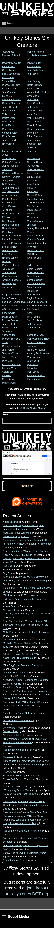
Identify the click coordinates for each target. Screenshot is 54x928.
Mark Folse (8, 129)
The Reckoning (11, 639)
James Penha (9, 272)
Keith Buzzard (9, 88)
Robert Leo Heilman (12, 173)
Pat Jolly (31, 188)
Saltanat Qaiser (35, 280)
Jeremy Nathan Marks (38, 228)
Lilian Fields (8, 125)
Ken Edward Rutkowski (39, 305)
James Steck (8, 324)
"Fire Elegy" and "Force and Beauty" (21, 665)
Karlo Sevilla (8, 313)
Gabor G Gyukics (11, 162)
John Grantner (34, 140)
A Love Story (9, 606)
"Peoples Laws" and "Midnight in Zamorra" (24, 713)
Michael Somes (10, 320)
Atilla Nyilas (33, 265)
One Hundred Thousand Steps (18, 720)
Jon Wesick (33, 361)
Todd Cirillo (32, 107)
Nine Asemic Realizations (16, 757)
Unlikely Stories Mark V (32, 408)
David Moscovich (35, 250)
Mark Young (33, 372)
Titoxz (5, 342)
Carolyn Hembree (11, 177)
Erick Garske (8, 136)
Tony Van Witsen (10, 353)
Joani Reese (33, 294)
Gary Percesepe (10, 276)
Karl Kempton (9, 202)
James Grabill (9, 140)
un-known (32, 346)
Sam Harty (7, 169)
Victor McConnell (35, 239)
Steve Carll (7, 96)
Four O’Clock (9, 772)
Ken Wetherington (11, 364)
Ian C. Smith (33, 317)
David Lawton (34, 210)
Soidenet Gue (9, 158)
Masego (31, 232)
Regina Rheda (34, 298)
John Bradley (33, 81)
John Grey (32, 151)
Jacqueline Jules (10, 191)
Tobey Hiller (8, 180)
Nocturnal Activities (12, 735)
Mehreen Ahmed (35, 52)
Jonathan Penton (35, 272)
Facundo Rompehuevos (14, 302)
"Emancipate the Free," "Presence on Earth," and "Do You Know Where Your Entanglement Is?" (26, 764)
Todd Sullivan (34, 324)
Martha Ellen (8, 121)
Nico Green (8, 144)
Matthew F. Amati (11, 55)
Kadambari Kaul (35, 199)
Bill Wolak (32, 368)
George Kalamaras (36, 195)
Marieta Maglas (35, 221)
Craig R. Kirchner (36, 202)
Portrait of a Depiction (14, 687)
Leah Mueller (9, 254)
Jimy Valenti (8, 350)
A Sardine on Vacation (13, 309)
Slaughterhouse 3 (12, 860)
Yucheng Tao (8, 335)
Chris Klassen (9, 206)
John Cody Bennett (37, 70)
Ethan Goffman (34, 136)
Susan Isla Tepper (36, 335)
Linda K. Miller (9, 247)
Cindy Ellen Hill (35, 177)
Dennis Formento (36, 129)
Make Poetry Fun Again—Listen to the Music (26, 632)
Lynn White (32, 364)
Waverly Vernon (10, 357)
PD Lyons (7, 217)
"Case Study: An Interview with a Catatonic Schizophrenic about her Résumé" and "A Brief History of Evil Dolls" (27, 695)
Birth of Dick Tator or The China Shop (22, 779)
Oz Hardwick (33, 166)
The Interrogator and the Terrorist (20, 750)
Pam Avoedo (8, 66)
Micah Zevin (8, 379)
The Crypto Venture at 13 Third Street (22, 831)
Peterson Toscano (36, 342)
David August (34, 63)
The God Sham (11, 566)
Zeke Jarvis (33, 184)
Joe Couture (8, 110)
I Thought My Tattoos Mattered (18, 790)
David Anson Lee (11, 213)
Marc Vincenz (34, 357)
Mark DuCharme (35, 118)
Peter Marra (8, 232)
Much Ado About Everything (17, 533)
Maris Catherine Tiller (38, 339)
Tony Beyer (33, 74)
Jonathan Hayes (35, 169)
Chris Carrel (33, 96)
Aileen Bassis (34, 66)
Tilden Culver (9, 114)
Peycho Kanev (9, 199)
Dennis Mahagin (10, 225)
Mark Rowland (9, 305)
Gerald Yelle (8, 372)
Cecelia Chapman (11, 103)
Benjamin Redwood (12, 294)
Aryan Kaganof (9, 195)
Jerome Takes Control (14, 672)
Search (6, 414)
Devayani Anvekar (11, 63)
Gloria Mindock (10, 250)
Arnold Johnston (10, 188)
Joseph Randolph (36, 283)
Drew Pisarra (33, 276)
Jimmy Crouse (34, 110)
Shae (29, 313)
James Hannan (10, 166)
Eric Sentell (33, 309)
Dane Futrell (33, 133)
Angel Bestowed (11, 522)
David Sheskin (9, 317)
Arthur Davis (33, 114)
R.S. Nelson (33, 254)
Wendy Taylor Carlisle (38, 92)
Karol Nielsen (34, 258)
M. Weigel (7, 361)
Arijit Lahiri (7, 210)
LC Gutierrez (33, 158)
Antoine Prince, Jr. (11, 280)
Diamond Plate (10, 731)
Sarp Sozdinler (34, 320)
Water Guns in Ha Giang (15, 786)
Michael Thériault (11, 339)
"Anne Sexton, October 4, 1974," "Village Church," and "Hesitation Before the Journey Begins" (25, 805)
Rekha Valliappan (36, 350)
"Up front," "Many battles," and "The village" (25, 613)
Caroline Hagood (35, 162)
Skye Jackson (34, 180)
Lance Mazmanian (11, 239)
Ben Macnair (8, 221)
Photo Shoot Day (11, 676)
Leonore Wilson (10, 368)
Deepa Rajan (9, 283)
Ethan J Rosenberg (37, 302)
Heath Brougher (35, 85)
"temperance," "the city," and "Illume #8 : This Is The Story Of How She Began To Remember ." (27, 544)
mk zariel (6, 375)
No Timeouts (9, 610)
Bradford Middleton (37, 243)
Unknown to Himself (13, 728)
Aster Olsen (8, 269)
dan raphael (8, 287)
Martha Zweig (9, 383)
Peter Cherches (35, 103)
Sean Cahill (33, 88)
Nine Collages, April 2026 (16, 536)
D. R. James (8, 184)
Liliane (30, 213)
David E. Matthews (11, 235)
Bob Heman (33, 173)
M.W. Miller (32, 247)
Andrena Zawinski (36, 375)
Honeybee (8, 569)
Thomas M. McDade (12, 243)
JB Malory (32, 225)
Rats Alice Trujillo (11, 346)
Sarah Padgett (34, 269)
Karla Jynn (32, 191)
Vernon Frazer (9, 133)
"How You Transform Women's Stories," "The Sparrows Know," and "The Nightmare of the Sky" (26, 625)
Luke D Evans (34, 121)
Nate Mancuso (9, 228)
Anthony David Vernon (38, 353)
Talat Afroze (8, 52)
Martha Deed (9, 118)
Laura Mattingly (35, 235)
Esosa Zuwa (33, 379)
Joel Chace (33, 99)
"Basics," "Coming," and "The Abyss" (21, 794)
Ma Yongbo (33, 217)
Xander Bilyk (8, 81)
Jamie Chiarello (10, 107)
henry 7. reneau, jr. (11, 298)
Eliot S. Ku (32, 206)
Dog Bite (7, 573)
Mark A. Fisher (34, 125)
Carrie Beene (9, 70)
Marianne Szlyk (35, 327)
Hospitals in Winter (12, 775)
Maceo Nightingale (11, 265)
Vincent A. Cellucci (11, 99)
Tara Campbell (9, 92)
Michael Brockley (11, 85)
